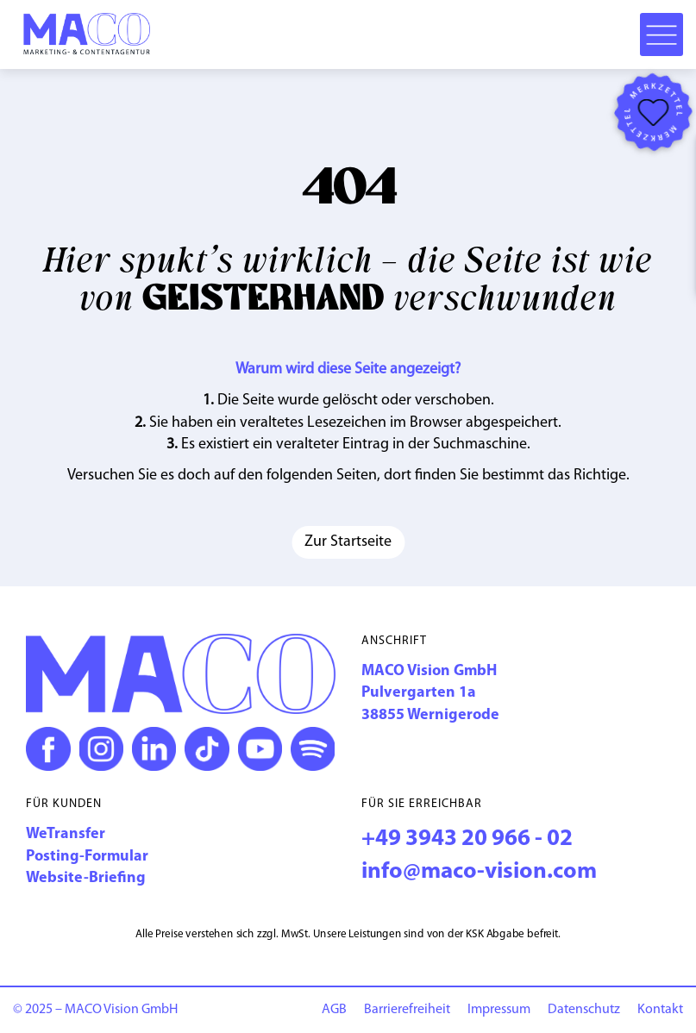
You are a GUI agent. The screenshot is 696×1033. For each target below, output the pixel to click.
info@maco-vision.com (479, 872)
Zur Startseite (348, 542)
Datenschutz (584, 1010)
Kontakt (660, 1010)
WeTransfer (65, 834)
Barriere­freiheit (407, 1010)
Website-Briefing (86, 878)
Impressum (498, 1010)
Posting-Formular (87, 856)
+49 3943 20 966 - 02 (467, 839)
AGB (334, 1010)
